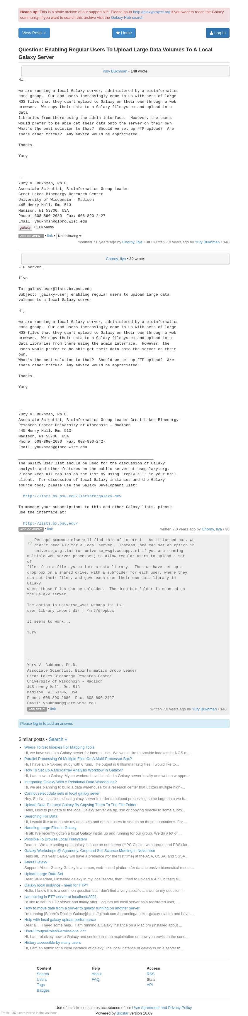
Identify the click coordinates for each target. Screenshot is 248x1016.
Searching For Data (40, 816)
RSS (151, 974)
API (150, 985)
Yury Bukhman (114, 71)
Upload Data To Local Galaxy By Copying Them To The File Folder (80, 805)
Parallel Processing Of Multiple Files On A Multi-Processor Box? (78, 758)
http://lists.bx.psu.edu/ (50, 523)
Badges (43, 990)
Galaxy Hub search (127, 17)
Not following (69, 236)
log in (37, 723)
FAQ (95, 979)
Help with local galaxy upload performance (60, 919)
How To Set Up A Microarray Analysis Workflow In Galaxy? (73, 770)
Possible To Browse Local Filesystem (55, 839)
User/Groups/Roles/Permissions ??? (55, 931)
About (97, 974)
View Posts (34, 33)
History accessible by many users (52, 942)
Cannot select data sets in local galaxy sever (62, 793)
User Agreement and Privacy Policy (162, 1007)
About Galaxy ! (36, 862)
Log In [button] (218, 33)
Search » (58, 739)
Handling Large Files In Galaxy (50, 827)
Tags (41, 985)
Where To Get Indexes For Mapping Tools (59, 747)
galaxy (25, 227)
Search (43, 974)
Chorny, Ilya (132, 242)
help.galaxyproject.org (151, 12)
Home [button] (124, 33)
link (50, 235)
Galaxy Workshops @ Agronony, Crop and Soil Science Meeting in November (89, 850)
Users (42, 979)
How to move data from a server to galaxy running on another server (82, 908)
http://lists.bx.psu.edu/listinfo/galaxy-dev (72, 496)
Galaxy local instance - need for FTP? (56, 885)
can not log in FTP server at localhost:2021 (60, 896)
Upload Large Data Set (43, 874)
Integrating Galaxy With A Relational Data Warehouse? (70, 782)
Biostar (122, 1013)
